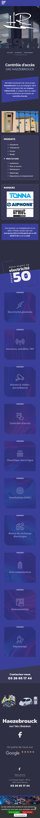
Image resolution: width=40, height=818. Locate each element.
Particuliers (28, 52)
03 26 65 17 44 (20, 786)
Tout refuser (27, 812)
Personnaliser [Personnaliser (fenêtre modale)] (20, 815)
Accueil (10, 52)
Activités (18, 52)
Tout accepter (14, 812)
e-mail (27, 235)
